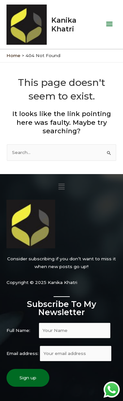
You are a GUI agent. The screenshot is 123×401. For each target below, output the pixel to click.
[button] (61, 187)
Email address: (58, 353)
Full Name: (58, 330)
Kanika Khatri (63, 24)
